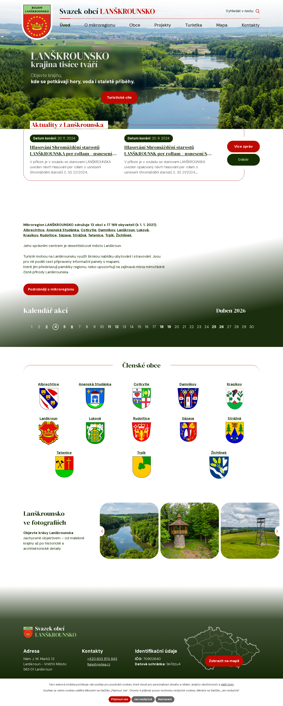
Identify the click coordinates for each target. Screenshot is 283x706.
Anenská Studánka (62, 230)
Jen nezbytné (143, 699)
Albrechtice (33, 230)
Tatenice (95, 235)
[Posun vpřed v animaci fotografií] (277, 531)
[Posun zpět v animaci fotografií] (102, 531)
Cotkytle (88, 230)
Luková (143, 230)
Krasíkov (30, 235)
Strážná (79, 235)
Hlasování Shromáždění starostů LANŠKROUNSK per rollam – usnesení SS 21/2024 (167, 150)
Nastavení (165, 699)
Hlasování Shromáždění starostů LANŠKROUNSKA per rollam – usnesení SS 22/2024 (71, 150)
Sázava (65, 235)
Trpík (109, 235)
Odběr (243, 159)
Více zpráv (243, 146)
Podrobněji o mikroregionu (51, 289)
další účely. (227, 684)
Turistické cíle (119, 97)
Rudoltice (48, 235)
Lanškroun (126, 230)
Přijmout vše (119, 699)
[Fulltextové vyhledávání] (243, 11)
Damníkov (106, 230)
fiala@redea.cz (98, 664)
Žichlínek (124, 235)
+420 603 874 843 (102, 658)
